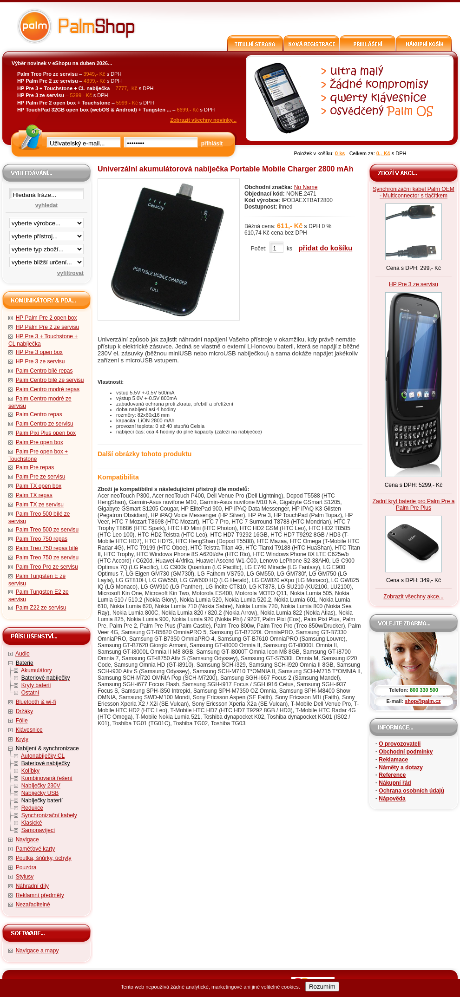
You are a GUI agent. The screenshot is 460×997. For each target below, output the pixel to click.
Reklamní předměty (40, 895)
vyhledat (46, 205)
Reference (392, 775)
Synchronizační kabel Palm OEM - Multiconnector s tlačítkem (413, 192)
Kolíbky (30, 770)
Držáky (24, 711)
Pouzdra (26, 867)
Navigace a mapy (37, 950)
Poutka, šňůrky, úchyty (44, 858)
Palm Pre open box (39, 442)
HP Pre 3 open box (39, 352)
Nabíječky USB (40, 793)
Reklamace (393, 759)
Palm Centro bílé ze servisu (50, 380)
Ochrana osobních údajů (411, 790)
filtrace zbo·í (46, 247)
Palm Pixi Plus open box (46, 433)
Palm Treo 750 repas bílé (47, 548)
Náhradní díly (32, 886)
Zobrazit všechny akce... (413, 596)
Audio (22, 653)
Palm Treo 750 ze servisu (47, 557)
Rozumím (322, 986)
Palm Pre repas (35, 467)
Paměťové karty (35, 849)
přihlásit (212, 143)
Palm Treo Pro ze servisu (47, 567)
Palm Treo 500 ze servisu (47, 529)
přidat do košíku (325, 248)
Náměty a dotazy (401, 767)
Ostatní (30, 692)
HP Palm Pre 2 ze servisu (47, 327)
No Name (306, 187)
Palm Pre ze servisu (41, 476)
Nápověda (392, 798)
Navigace (27, 839)
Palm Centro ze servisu (44, 423)
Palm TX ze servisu (40, 504)
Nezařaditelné (33, 904)
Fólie (22, 720)
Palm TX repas (34, 495)
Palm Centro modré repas (47, 389)
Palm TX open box (39, 486)
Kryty (22, 739)
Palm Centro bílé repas (44, 370)
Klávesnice (29, 730)
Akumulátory (36, 670)
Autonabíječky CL (43, 756)
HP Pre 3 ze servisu (40, 361)
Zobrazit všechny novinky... (203, 120)
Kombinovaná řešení (46, 778)
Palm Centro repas (39, 414)
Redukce (32, 808)
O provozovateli (400, 744)
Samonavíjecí (38, 830)
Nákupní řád (395, 783)
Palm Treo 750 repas (41, 539)
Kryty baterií (36, 685)
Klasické (31, 823)
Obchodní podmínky (406, 751)
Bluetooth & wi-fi (36, 702)
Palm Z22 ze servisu (41, 607)
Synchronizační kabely (49, 815)
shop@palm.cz (422, 701)
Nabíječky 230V (40, 785)
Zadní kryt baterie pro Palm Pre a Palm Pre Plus (414, 504)
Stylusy (25, 876)
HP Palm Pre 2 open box (46, 318)
